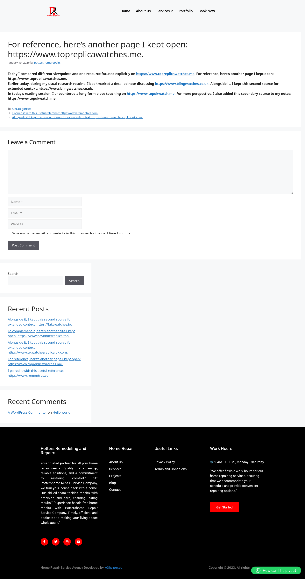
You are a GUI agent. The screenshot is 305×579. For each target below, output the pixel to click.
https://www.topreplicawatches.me (165, 74)
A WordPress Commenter (27, 412)
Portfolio (186, 11)
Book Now (207, 11)
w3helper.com (114, 567)
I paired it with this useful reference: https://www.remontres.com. (55, 113)
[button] (276, 570)
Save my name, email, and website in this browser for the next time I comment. (73, 233)
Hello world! (62, 412)
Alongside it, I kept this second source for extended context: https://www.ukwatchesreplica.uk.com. (77, 117)
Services (165, 11)
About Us (143, 11)
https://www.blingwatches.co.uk (182, 83)
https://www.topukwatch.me (151, 93)
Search (13, 273)
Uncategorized (22, 109)
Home (125, 11)
